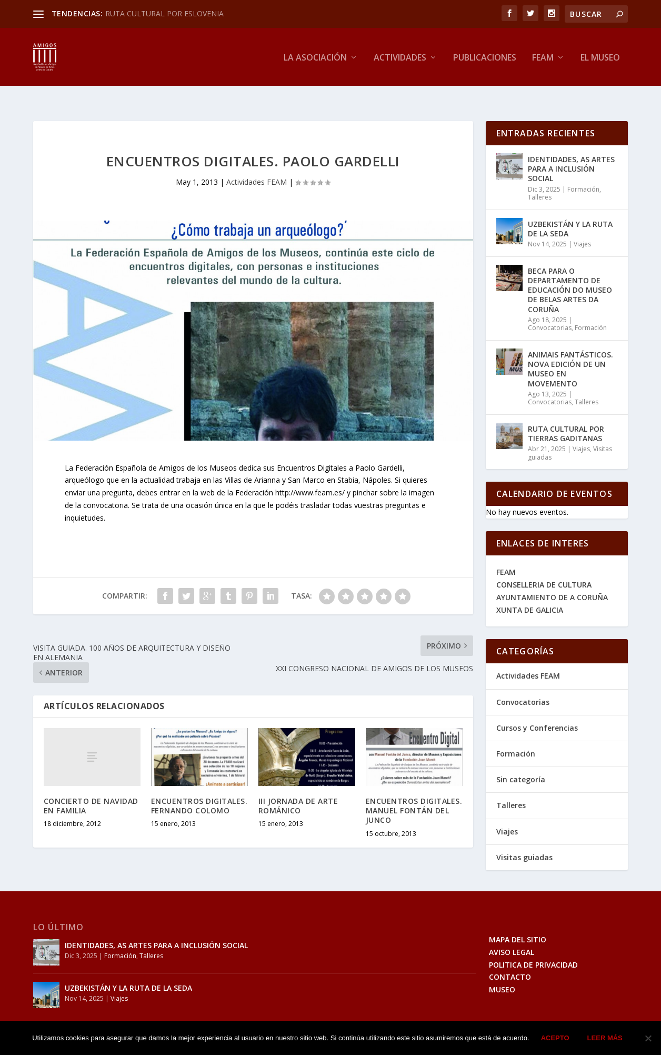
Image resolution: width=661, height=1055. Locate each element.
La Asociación (315, 57)
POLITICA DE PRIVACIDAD (533, 948)
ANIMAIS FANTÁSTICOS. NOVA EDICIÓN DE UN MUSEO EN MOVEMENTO (570, 353)
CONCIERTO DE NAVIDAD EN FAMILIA (91, 790)
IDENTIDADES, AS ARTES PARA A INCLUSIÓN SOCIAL (571, 152)
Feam (543, 57)
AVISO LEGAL (511, 936)
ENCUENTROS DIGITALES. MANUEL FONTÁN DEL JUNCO (414, 794)
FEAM (506, 556)
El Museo (600, 57)
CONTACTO (510, 961)
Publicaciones (484, 57)
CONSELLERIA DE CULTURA (544, 569)
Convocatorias (550, 311)
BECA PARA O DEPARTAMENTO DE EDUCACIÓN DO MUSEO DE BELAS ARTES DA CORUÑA (570, 274)
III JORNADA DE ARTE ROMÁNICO (298, 790)
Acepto (555, 1038)
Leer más (605, 1038)
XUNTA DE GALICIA (529, 594)
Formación (583, 173)
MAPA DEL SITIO (517, 924)
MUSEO (502, 974)
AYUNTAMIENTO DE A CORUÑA (552, 581)
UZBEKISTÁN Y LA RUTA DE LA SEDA (570, 213)
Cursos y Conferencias (537, 712)
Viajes (582, 228)
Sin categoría (520, 764)
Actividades (400, 57)
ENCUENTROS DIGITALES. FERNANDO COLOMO (199, 790)
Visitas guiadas (524, 842)
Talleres (540, 181)
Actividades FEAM (256, 166)
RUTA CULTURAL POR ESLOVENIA (164, 13)
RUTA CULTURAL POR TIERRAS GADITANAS (566, 417)
